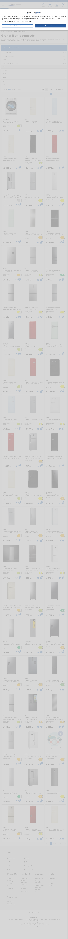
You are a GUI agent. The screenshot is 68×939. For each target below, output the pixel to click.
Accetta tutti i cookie (50, 26)
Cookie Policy (28, 21)
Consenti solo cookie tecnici (17, 26)
